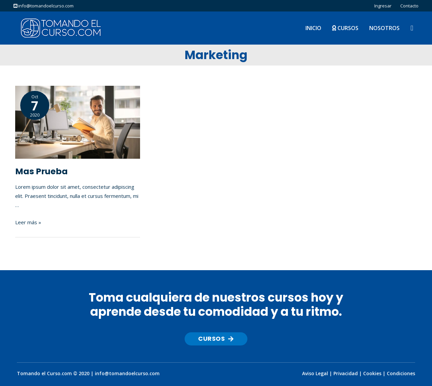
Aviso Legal (315, 373)
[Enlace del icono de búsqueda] (411, 28)
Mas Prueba (41, 171)
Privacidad (345, 373)
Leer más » (28, 222)
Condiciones (401, 373)
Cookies (372, 373)
